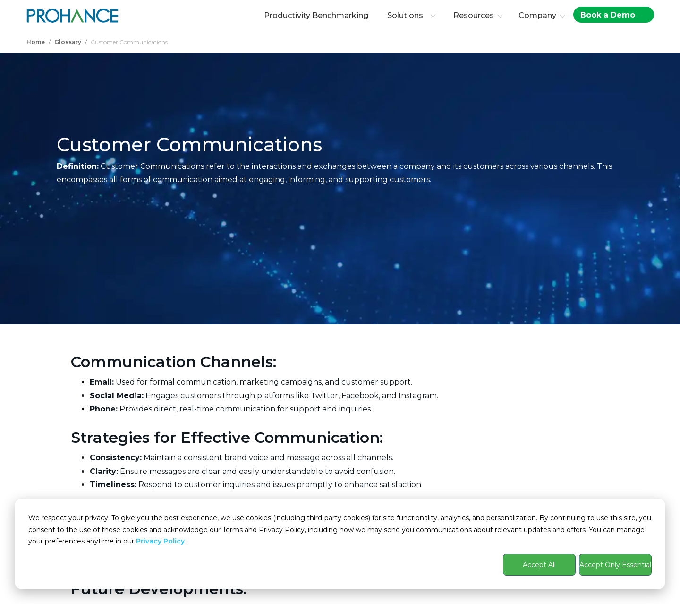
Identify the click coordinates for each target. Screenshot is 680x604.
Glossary (67, 41)
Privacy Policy (160, 541)
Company (537, 15)
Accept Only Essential (615, 564)
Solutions (411, 15)
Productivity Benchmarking (316, 15)
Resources (473, 15)
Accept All (539, 564)
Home (35, 41)
